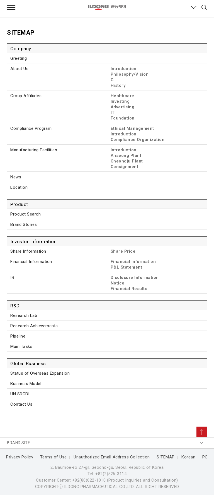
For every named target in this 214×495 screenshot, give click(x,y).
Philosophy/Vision (130, 74)
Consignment (124, 166)
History (118, 85)
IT (113, 112)
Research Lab (23, 315)
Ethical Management (132, 128)
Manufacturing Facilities (33, 149)
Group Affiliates (26, 95)
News (15, 177)
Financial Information (31, 261)
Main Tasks (21, 346)
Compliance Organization (138, 139)
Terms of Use (53, 457)
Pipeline (17, 336)
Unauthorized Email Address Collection (112, 457)
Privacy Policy (19, 457)
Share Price (123, 251)
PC (205, 457)
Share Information (28, 251)
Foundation (123, 118)
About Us (19, 68)
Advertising (123, 106)
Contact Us (21, 404)
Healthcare (122, 95)
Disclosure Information (135, 277)
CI (113, 79)
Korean (188, 457)
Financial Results (129, 288)
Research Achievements (34, 325)
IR (12, 277)
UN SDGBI (19, 393)
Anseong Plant (126, 155)
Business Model (25, 383)
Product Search (25, 214)
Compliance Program (31, 128)
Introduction (124, 68)
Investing (120, 101)
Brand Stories (23, 224)
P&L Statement (126, 267)
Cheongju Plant (127, 161)
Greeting (18, 58)
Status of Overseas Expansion (40, 373)
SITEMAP (166, 457)
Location (19, 187)
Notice (118, 283)
